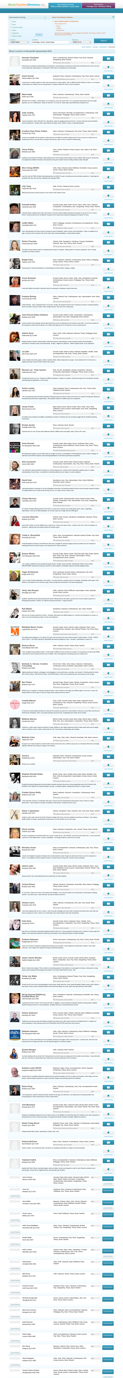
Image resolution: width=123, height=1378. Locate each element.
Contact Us (92, 1363)
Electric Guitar (68, 294)
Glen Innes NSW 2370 (29, 330)
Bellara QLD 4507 (28, 1124)
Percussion (62, 108)
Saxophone (67, 227)
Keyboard (56, 75)
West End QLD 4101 (29, 381)
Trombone (74, 227)
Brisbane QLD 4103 (29, 1108)
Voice (55, 58)
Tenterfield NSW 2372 (29, 212)
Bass (65, 1028)
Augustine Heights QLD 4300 (31, 997)
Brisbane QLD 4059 (28, 296)
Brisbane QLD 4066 (28, 144)
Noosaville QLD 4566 (29, 60)
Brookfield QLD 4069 (29, 913)
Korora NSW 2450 (28, 433)
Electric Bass (68, 431)
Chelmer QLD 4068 (28, 776)
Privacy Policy (80, 1363)
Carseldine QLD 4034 (29, 467)
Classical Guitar (69, 465)
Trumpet (82, 227)
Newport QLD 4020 (28, 485)
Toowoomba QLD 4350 (29, 161)
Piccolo (59, 176)
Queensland (103, 47)
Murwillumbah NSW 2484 (30, 1224)
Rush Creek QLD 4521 (30, 1240)
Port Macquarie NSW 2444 (31, 415)
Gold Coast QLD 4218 (29, 1171)
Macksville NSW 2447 (29, 724)
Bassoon (56, 1114)
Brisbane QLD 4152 (29, 1163)
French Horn (57, 620)
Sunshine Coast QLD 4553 (31, 1116)
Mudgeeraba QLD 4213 (30, 878)
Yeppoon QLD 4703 (28, 111)
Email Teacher (108, 1096)
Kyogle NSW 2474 (28, 536)
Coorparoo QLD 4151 (29, 843)
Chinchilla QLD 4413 (29, 502)
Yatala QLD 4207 (27, 690)
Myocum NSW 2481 (29, 1098)
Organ (62, 995)
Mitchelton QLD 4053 (29, 1147)
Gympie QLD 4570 (28, 860)
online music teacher (43, 1269)
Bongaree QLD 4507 (29, 1186)
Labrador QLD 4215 (28, 364)
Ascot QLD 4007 (27, 1140)
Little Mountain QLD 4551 (30, 931)
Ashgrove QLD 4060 (29, 1216)
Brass (73, 620)
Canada (34, 1282)
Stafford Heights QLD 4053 (31, 895)
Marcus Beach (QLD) (36, 1250)
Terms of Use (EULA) (65, 1363)
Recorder (69, 108)
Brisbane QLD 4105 (28, 742)
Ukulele (90, 328)
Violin (55, 159)
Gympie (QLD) (74, 1250)
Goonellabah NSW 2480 (30, 605)
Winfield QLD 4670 (28, 707)
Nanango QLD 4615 (28, 946)
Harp (58, 688)
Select (40, 35)
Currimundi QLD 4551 (29, 279)
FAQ (100, 1363)
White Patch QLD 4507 (30, 1232)
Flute (54, 176)
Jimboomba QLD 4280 (29, 313)
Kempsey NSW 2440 (29, 809)
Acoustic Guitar (58, 193)
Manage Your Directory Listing (46, 1363)
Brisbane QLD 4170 (28, 639)
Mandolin (84, 328)
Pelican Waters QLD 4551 (30, 77)
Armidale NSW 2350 (28, 399)
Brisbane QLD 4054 (28, 1082)
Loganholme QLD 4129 (29, 587)
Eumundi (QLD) (51, 1250)
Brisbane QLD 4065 (28, 624)
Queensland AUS (44, 51)
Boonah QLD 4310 (28, 263)
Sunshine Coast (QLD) (18, 1250)
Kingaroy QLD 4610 (29, 1209)
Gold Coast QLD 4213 (29, 450)
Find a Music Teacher (26, 1363)
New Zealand (78, 1282)
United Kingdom (44, 1282)
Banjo (84, 722)
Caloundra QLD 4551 (29, 195)
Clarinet (55, 227)
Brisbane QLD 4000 (28, 826)
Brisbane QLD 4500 (28, 980)
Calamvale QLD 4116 (29, 178)
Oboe (68, 1114)
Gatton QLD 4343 (28, 94)
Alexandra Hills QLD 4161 (31, 1132)
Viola (59, 159)
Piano (62, 75)
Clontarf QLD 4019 (28, 673)
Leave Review (108, 1099)
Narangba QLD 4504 (29, 553)
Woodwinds (89, 227)
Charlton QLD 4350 (28, 1048)
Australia (95, 47)
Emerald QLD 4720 (28, 1031)
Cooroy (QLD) (63, 1250)
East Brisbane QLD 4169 (30, 1065)
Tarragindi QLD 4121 (29, 1178)
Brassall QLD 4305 (28, 792)
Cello (63, 311)
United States (25, 1282)
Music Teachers (86, 47)
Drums (55, 108)
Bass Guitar (68, 193)
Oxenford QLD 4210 (28, 128)
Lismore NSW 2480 (28, 1201)
